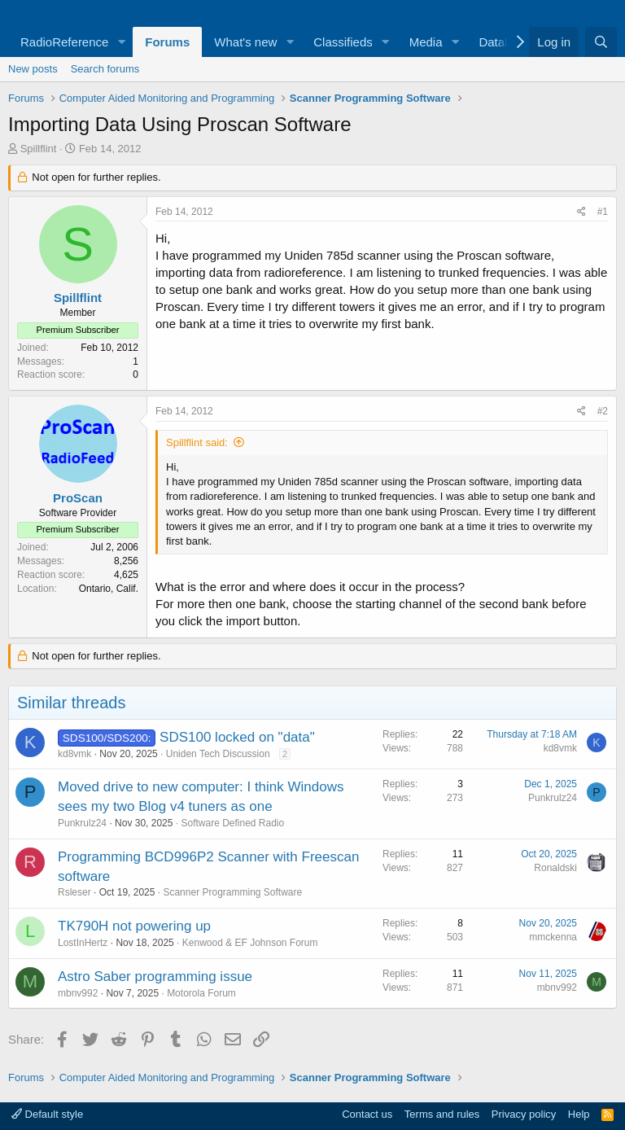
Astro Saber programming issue (155, 976)
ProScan (78, 498)
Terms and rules (441, 1114)
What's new (245, 42)
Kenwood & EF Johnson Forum (250, 942)
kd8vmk (74, 754)
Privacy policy (524, 1114)
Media (426, 42)
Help (579, 1114)
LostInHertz (82, 942)
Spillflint (38, 148)
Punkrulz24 (82, 823)
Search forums (105, 69)
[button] (121, 42)
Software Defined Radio (232, 823)
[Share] (581, 212)
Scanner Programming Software (232, 892)
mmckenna (553, 937)
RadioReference (64, 42)
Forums (167, 42)
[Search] (601, 42)
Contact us (367, 1114)
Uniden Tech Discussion (218, 754)
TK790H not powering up (134, 926)
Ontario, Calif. (108, 588)
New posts (33, 69)
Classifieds (343, 42)
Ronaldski (555, 868)
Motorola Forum (201, 993)
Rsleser (74, 892)
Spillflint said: (197, 442)
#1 (602, 211)
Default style (47, 1114)
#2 (602, 411)
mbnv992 (78, 993)
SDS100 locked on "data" (237, 737)
